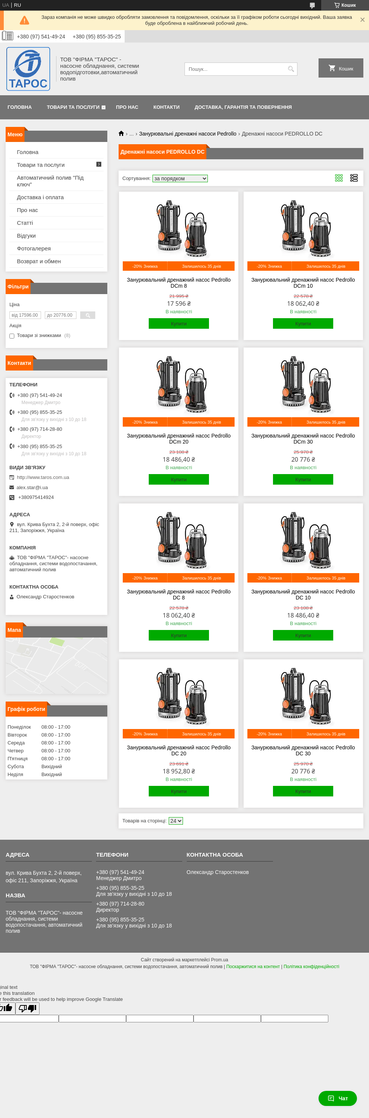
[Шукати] (290, 69)
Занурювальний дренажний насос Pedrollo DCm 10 (303, 283)
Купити (179, 323)
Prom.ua (219, 959)
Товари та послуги (73, 107)
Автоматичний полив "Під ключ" (50, 181)
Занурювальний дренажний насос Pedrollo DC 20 (179, 750)
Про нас (127, 107)
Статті (25, 223)
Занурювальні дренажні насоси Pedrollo (187, 134)
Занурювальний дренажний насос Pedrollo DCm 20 (179, 439)
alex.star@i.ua (32, 487)
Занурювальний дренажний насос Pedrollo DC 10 (303, 595)
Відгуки (26, 235)
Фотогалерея (34, 248)
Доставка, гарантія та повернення (243, 107)
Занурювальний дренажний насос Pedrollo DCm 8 (179, 283)
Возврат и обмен (39, 261)
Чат (338, 1098)
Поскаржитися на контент (253, 966)
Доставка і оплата (40, 197)
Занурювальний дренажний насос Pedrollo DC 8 (179, 595)
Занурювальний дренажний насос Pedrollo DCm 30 (303, 439)
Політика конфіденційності (311, 966)
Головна (20, 107)
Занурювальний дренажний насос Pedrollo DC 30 (303, 750)
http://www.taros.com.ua (43, 477)
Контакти (167, 107)
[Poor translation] (27, 1008)
